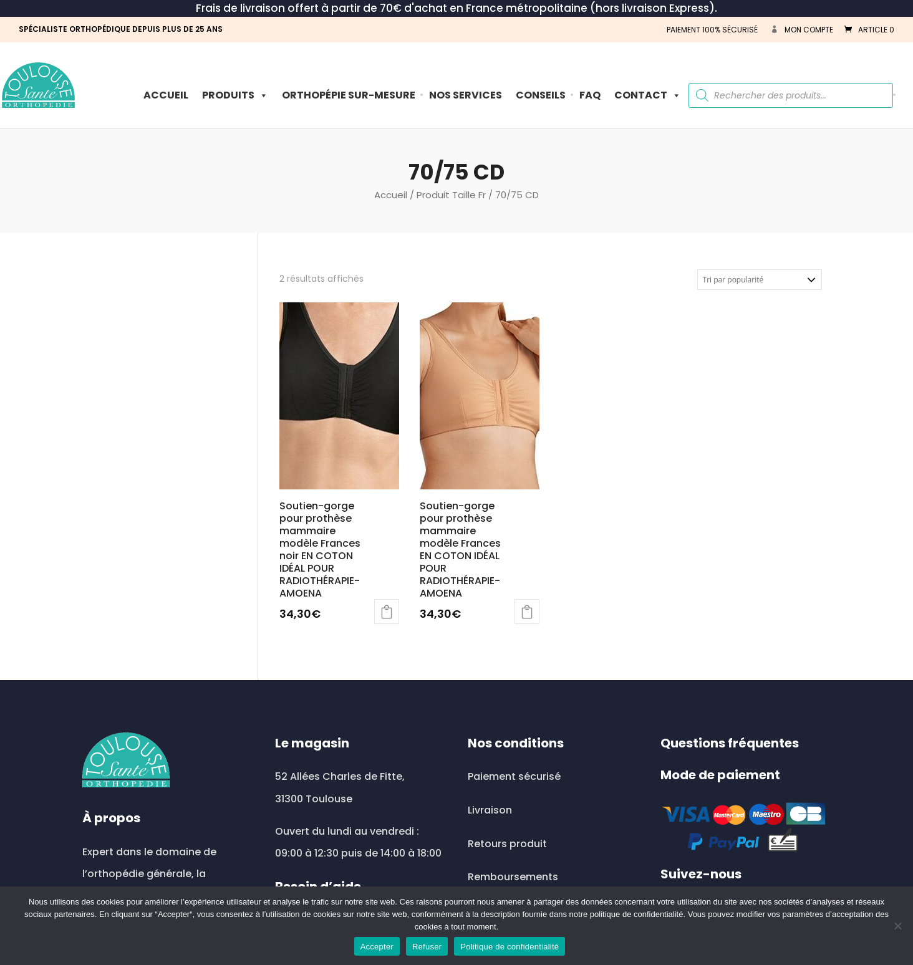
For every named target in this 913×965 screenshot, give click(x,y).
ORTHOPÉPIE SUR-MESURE (348, 95)
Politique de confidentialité (509, 946)
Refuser (427, 946)
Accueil (165, 95)
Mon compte (809, 29)
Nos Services (465, 95)
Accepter (377, 946)
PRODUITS (235, 95)
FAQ (590, 95)
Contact (647, 95)
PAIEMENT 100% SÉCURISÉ (712, 29)
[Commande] (759, 279)
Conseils (541, 95)
